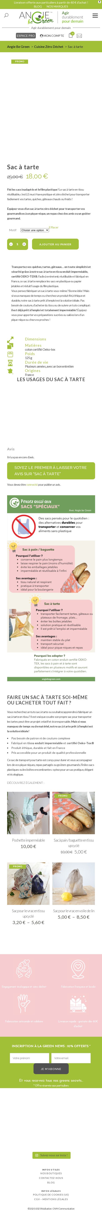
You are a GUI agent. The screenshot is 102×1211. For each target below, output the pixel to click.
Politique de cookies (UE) (51, 1194)
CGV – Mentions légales (51, 1199)
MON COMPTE (52, 35)
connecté (32, 484)
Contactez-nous (51, 1178)
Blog (51, 1182)
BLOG (38, 6)
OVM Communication (63, 1208)
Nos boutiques (51, 1173)
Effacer (53, 227)
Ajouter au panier (55, 244)
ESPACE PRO (26, 35)
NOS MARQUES (57, 6)
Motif (12, 230)
